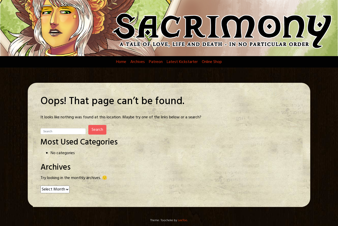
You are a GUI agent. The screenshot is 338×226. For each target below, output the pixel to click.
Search (97, 129)
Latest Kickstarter (182, 62)
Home (121, 62)
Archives (137, 62)
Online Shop (212, 62)
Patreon (156, 62)
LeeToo (182, 220)
